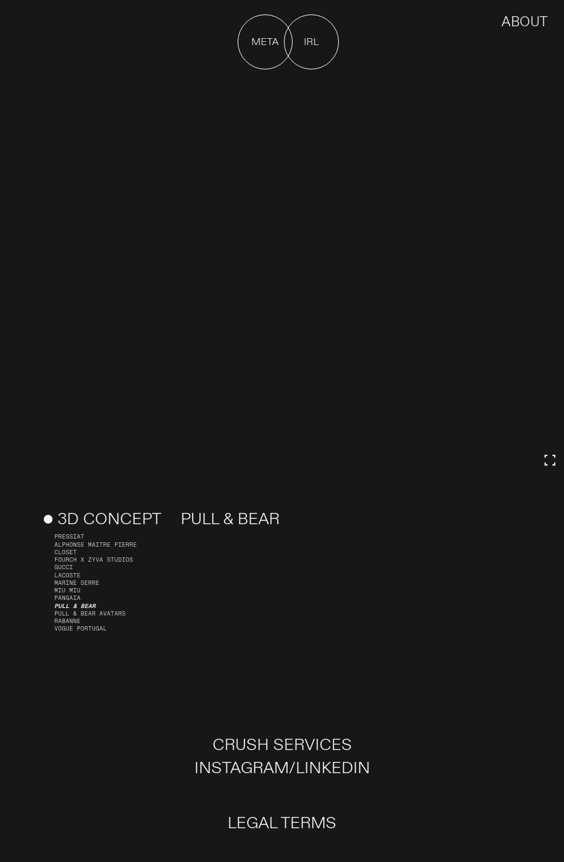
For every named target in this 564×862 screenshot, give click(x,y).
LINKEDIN (333, 768)
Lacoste (67, 575)
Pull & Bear (75, 606)
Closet (65, 552)
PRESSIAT (69, 536)
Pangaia (67, 598)
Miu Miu (67, 590)
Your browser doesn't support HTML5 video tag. (282, 276)
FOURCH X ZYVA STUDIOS (93, 560)
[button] (265, 41)
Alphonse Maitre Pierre (95, 545)
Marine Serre (76, 583)
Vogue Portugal (80, 628)
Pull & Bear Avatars (90, 613)
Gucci (63, 567)
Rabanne (67, 621)
